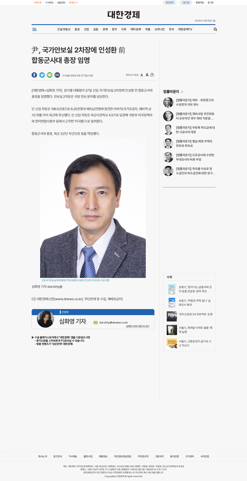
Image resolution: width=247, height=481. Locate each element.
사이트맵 (205, 456)
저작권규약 (143, 456)
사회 (123, 29)
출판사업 (88, 456)
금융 (95, 29)
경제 (105, 29)
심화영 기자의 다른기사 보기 (137, 326)
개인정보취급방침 (122, 456)
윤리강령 (174, 456)
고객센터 (189, 456)
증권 (77, 29)
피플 (147, 29)
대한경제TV (185, 29)
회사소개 (42, 456)
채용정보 (103, 456)
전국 (171, 29)
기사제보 (73, 456)
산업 (86, 29)
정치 (114, 29)
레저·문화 (136, 29)
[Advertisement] (189, 61)
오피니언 (160, 29)
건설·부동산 (63, 29)
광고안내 (57, 456)
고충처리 (159, 456)
